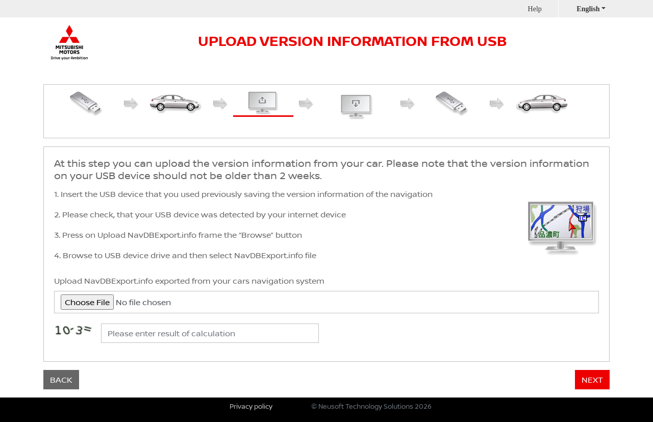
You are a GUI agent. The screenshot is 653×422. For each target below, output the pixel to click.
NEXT (592, 379)
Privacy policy (251, 406)
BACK (61, 379)
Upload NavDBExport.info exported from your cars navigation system (189, 280)
